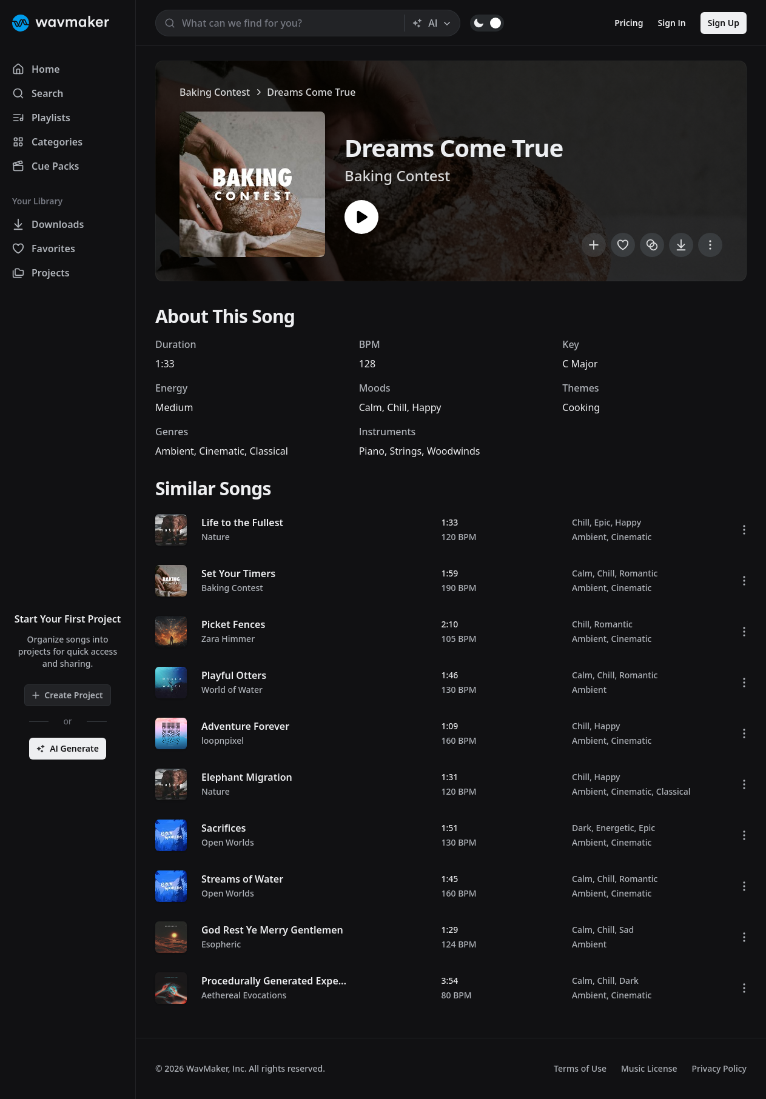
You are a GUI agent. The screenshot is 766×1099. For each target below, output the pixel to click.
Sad (626, 929)
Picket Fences (233, 624)
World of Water (232, 689)
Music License (649, 1068)
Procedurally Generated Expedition (283, 980)
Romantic (638, 573)
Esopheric (221, 944)
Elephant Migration (246, 777)
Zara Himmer (228, 638)
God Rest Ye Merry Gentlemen (272, 930)
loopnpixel (222, 740)
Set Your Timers (238, 573)
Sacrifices (223, 828)
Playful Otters (233, 675)
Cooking (581, 407)
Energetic (615, 827)
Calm (370, 407)
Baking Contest (215, 92)
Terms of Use (580, 1068)
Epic (602, 522)
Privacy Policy (719, 1068)
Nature (215, 537)
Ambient (174, 451)
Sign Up (723, 22)
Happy (426, 407)
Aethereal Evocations (243, 995)
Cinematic (221, 451)
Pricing (628, 22)
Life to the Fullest (242, 522)
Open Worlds (227, 842)
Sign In (672, 22)
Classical (268, 451)
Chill (396, 407)
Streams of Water (242, 879)
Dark (581, 827)
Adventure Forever (245, 726)
